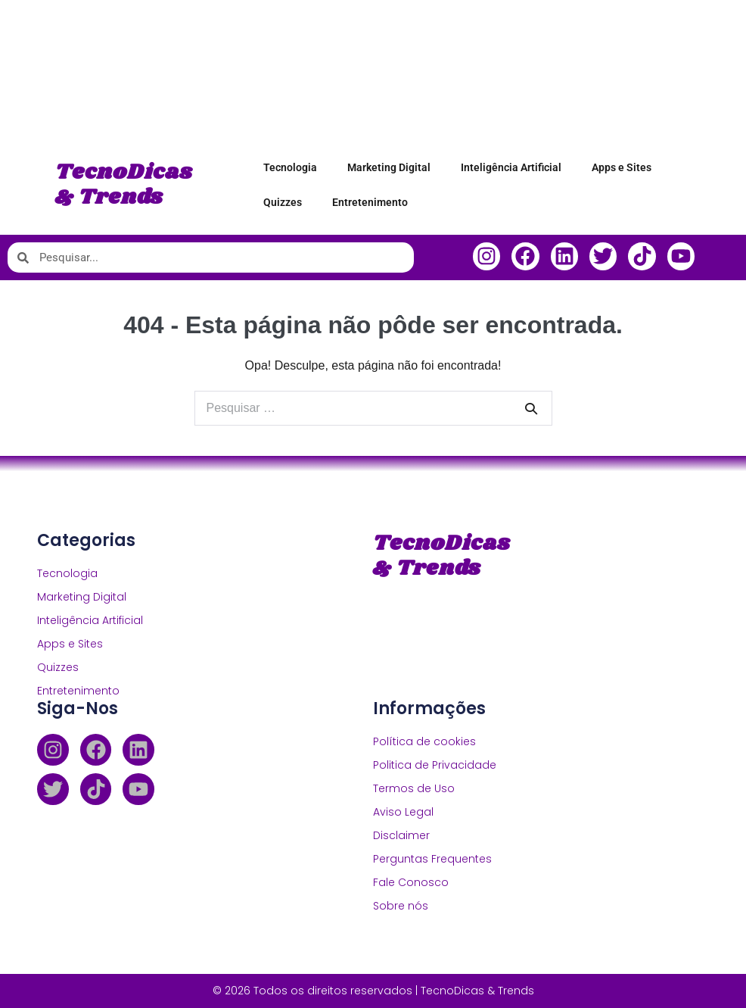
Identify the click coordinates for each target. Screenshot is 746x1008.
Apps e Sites (621, 167)
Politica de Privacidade (434, 764)
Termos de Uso (414, 788)
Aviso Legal (403, 811)
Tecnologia (290, 167)
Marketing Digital (389, 167)
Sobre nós (400, 905)
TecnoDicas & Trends (124, 185)
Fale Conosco (411, 882)
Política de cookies (424, 741)
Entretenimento (370, 202)
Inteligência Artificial (511, 167)
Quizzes (282, 202)
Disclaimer (401, 835)
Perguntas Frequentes (432, 858)
